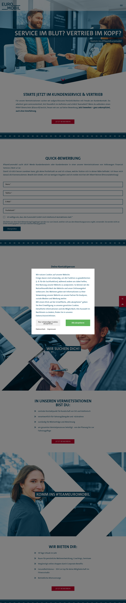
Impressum (51, 329)
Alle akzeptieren (78, 323)
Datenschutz (40, 329)
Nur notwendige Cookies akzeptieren (48, 323)
